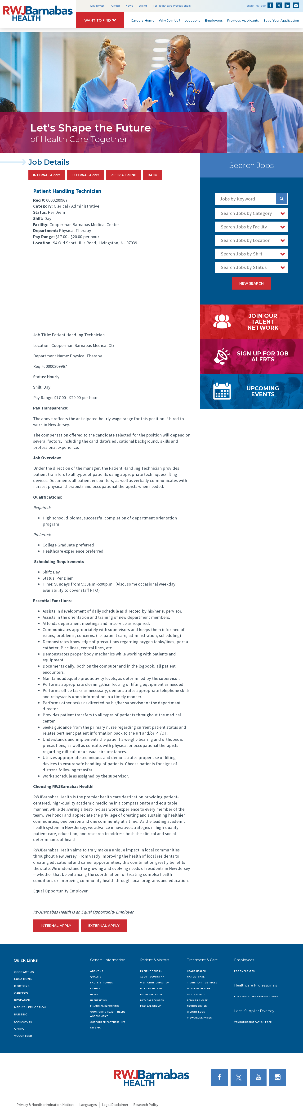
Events (95, 988)
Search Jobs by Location (246, 240)
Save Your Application (281, 20)
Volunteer (23, 1035)
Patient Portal (151, 971)
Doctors (22, 986)
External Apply (85, 175)
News (129, 5)
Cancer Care (196, 976)
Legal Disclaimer (115, 1104)
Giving (115, 5)
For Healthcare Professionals (172, 5)
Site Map (96, 1027)
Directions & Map (152, 988)
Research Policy (145, 1104)
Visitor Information (154, 982)
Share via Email (296, 5)
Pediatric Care (197, 1000)
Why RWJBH (97, 5)
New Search (251, 283)
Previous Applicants (243, 20)
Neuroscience (197, 1006)
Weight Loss (196, 1011)
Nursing (21, 1014)
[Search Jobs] (281, 198)
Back (152, 175)
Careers (21, 993)
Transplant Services (202, 982)
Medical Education (30, 1007)
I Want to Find (96, 20)
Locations (193, 20)
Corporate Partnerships (108, 1022)
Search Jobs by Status (244, 267)
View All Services (199, 1017)
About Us (96, 971)
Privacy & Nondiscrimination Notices (45, 1104)
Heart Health (196, 971)
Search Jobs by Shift (241, 254)
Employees (214, 20)
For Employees (244, 971)
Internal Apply (46, 175)
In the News (98, 1000)
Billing (143, 5)
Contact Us (24, 972)
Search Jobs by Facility (244, 227)
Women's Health (198, 988)
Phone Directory (152, 994)
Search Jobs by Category (246, 213)
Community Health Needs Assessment (108, 1013)
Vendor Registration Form (253, 1022)
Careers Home (143, 20)
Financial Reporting (104, 1006)
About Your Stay (152, 976)
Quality (95, 976)
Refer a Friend (123, 175)
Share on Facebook (270, 5)
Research (22, 1000)
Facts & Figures (101, 982)
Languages (23, 1021)
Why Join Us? (169, 20)
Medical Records (152, 1000)
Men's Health (196, 994)
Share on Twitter (279, 5)
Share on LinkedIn (287, 5)
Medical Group (150, 1006)
